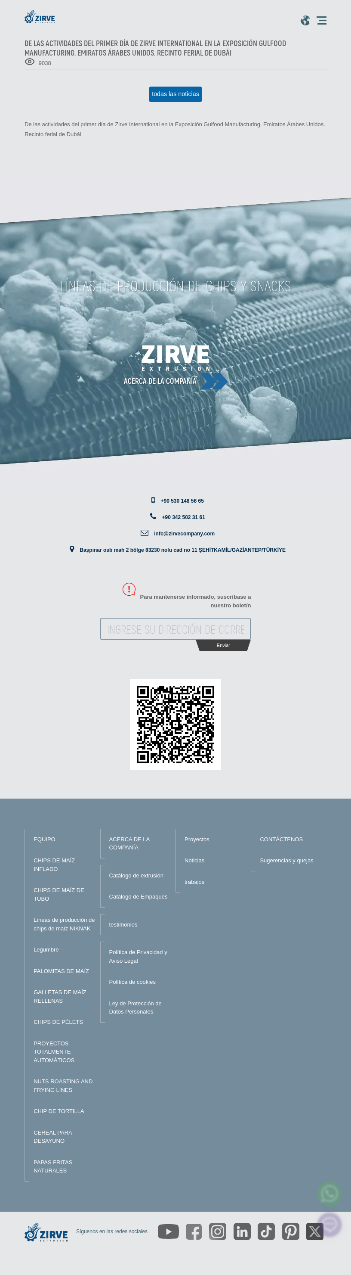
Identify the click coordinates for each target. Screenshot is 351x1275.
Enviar (223, 645)
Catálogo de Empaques (138, 896)
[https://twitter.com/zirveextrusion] (314, 1231)
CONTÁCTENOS (281, 839)
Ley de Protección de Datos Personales (135, 1007)
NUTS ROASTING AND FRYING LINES (63, 1085)
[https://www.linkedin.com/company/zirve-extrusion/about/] (242, 1231)
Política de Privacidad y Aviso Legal (138, 956)
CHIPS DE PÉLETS (58, 1022)
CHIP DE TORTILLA (59, 1111)
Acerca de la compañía (160, 381)
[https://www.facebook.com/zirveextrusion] (194, 1232)
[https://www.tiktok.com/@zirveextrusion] (266, 1231)
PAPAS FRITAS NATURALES (53, 1166)
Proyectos (197, 839)
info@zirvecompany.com (184, 534)
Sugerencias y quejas (286, 860)
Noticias (194, 860)
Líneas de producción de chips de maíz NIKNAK (64, 924)
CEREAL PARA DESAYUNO (53, 1136)
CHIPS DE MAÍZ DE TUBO (59, 894)
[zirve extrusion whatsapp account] (329, 1194)
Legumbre (46, 949)
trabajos (194, 882)
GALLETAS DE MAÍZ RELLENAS (60, 996)
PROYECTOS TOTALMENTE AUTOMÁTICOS (54, 1052)
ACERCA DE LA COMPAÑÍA (129, 843)
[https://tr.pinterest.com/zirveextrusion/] (290, 1231)
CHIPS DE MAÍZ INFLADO (54, 864)
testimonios (123, 924)
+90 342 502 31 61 (183, 517)
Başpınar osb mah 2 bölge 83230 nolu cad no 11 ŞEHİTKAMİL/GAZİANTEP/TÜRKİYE (183, 550)
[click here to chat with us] (329, 1225)
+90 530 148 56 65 (181, 501)
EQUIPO (44, 839)
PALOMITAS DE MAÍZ (61, 971)
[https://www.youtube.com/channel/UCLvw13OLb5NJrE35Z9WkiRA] (168, 1231)
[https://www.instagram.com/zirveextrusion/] (217, 1231)
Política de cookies (132, 982)
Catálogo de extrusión (136, 875)
